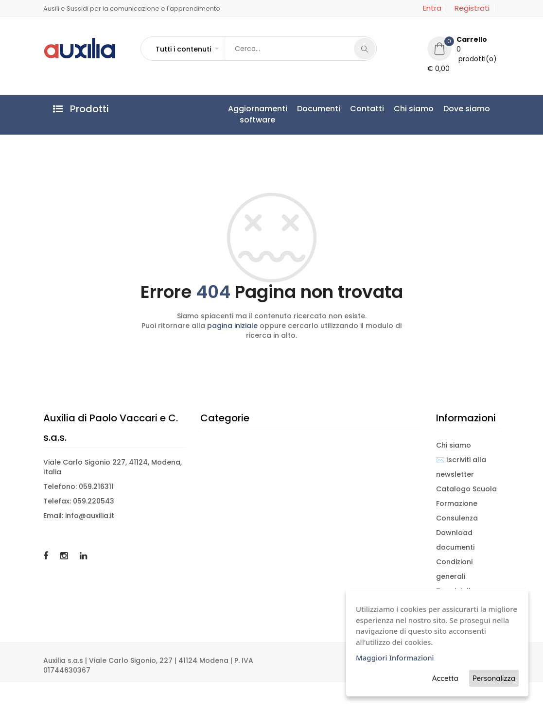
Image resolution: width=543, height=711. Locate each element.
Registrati (472, 8)
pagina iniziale (232, 325)
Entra (432, 8)
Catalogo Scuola (466, 489)
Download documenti (455, 540)
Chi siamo (414, 108)
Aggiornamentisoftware (257, 114)
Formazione (456, 503)
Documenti (318, 108)
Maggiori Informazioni (395, 657)
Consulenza (457, 518)
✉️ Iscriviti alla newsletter (461, 467)
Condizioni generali (454, 569)
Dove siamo (466, 108)
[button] (187, 49)
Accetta (445, 678)
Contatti (367, 108)
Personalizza (494, 678)
